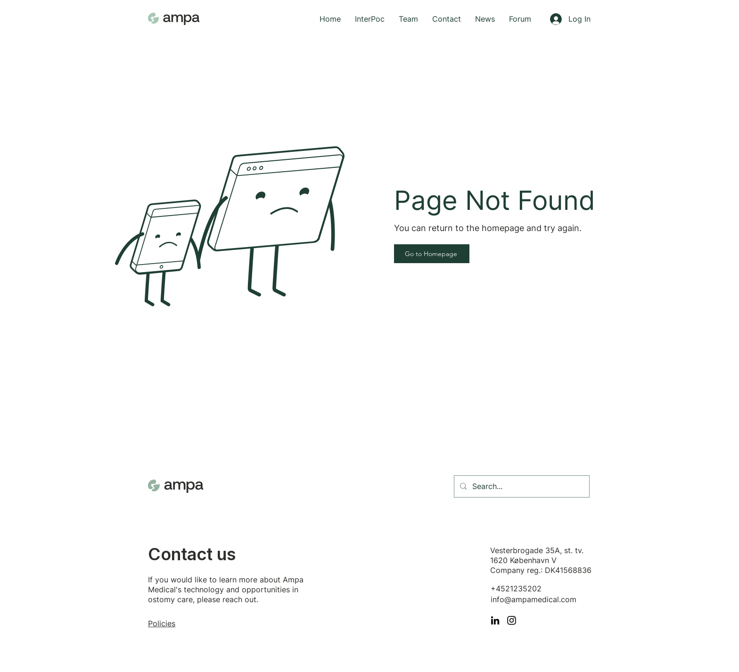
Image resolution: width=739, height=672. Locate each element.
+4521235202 (516, 588)
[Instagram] (511, 620)
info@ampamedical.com (533, 599)
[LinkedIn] (495, 620)
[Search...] (520, 486)
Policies (161, 623)
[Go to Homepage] (431, 253)
